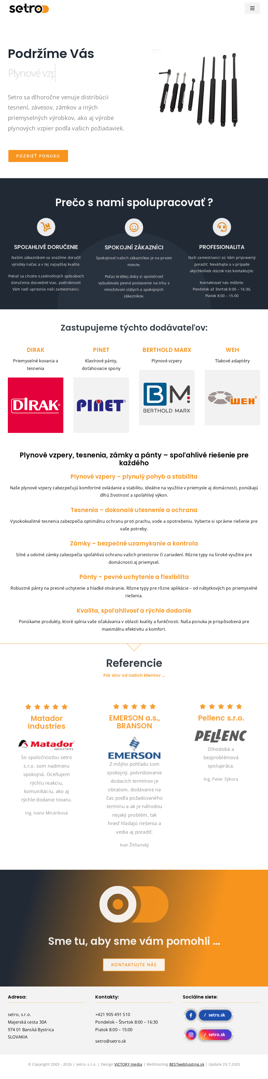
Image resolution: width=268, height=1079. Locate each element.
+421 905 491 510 (112, 1014)
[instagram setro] (209, 1028)
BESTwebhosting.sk (186, 1064)
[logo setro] (28, 5)
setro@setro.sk (110, 1041)
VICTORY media (128, 1064)
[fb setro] (209, 1009)
